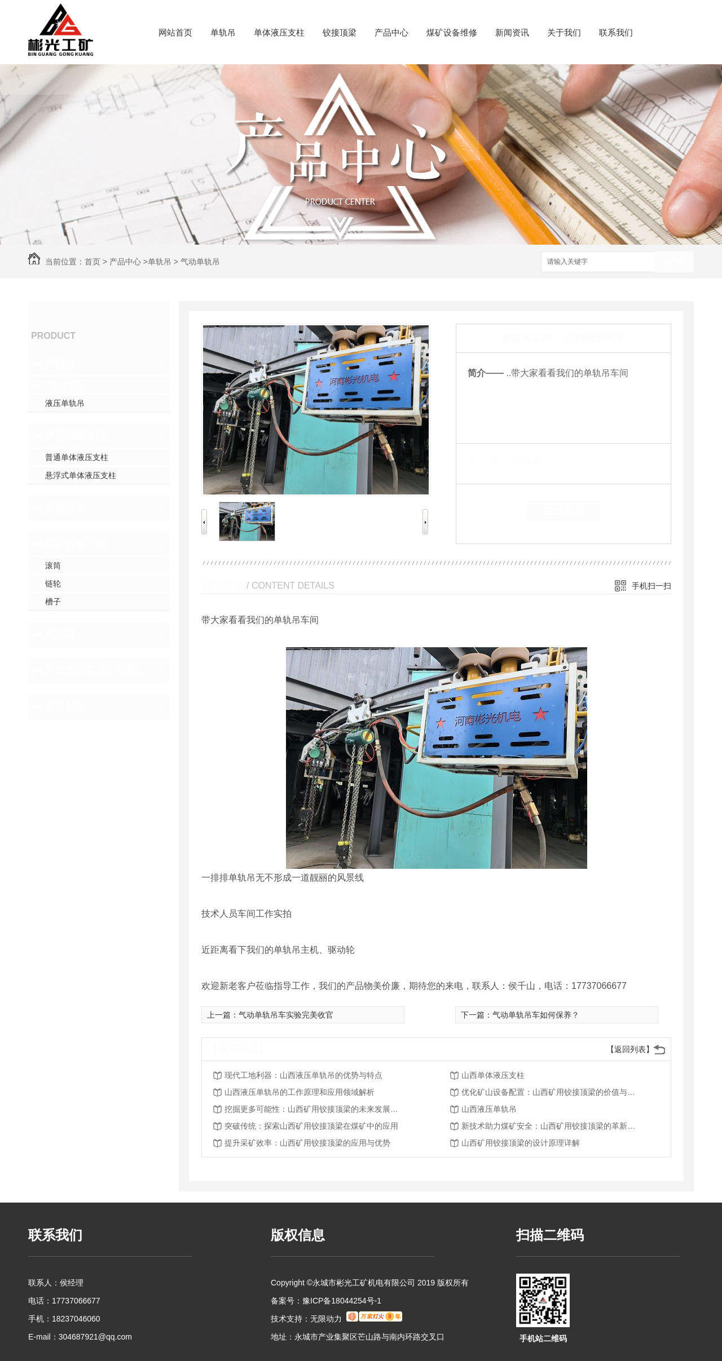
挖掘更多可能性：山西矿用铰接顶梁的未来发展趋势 (314, 1108)
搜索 (674, 262)
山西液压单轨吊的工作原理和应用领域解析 (299, 1092)
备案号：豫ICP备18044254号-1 (326, 1300)
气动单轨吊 (200, 261)
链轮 (53, 583)
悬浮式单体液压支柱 (80, 475)
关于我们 (564, 32)
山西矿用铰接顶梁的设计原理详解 (520, 1142)
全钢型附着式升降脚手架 (97, 670)
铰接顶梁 (339, 32)
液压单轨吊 (65, 403)
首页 (92, 261)
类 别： (487, 460)
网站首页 (175, 32)
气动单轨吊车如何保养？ (535, 1014)
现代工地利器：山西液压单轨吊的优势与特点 (303, 1075)
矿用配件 (65, 706)
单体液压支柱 (279, 32)
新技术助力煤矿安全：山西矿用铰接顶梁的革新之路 (551, 1125)
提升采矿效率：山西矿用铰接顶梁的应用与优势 (307, 1142)
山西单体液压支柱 (493, 1075)
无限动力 (326, 1318)
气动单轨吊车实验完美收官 (286, 1014)
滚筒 (53, 565)
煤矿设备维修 (451, 32)
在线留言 (563, 510)
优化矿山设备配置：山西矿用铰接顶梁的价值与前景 (551, 1092)
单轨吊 (223, 32)
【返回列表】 (630, 1049)
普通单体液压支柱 (76, 457)
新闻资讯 (512, 32)
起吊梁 (60, 634)
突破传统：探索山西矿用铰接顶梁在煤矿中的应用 (311, 1125)
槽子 (53, 601)
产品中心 (391, 32)
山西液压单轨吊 (489, 1108)
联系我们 (616, 32)
